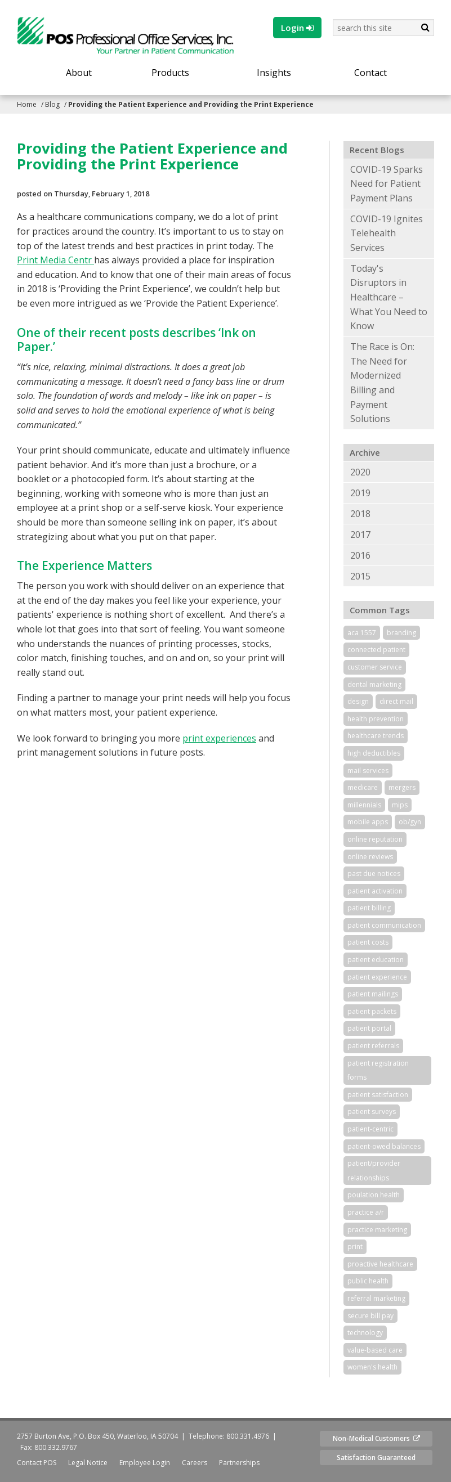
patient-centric (370, 1129)
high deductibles (373, 753)
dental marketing (374, 684)
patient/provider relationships (373, 1170)
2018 (360, 514)
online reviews (370, 856)
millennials (364, 805)
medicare (362, 787)
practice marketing (377, 1229)
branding (401, 632)
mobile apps (367, 822)
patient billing (369, 908)
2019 (360, 493)
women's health (372, 1367)
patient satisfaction (377, 1094)
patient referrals (373, 1045)
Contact (370, 73)
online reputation (375, 839)
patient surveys (371, 1111)
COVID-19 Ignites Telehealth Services (386, 233)
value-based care (375, 1350)
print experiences (219, 738)
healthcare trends (375, 735)
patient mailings (372, 994)
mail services (368, 770)
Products (170, 73)
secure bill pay (370, 1316)
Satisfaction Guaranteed (376, 1457)
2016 (360, 555)
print (355, 1246)
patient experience (377, 977)
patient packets (371, 1011)
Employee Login (144, 1462)
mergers (402, 787)
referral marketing (376, 1298)
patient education (375, 959)
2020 (360, 472)
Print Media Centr (55, 260)
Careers (194, 1462)
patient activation (375, 891)
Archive (365, 452)
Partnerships (239, 1462)
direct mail (396, 701)
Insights (274, 73)
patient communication (384, 925)
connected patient (376, 649)
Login (297, 27)
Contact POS (36, 1462)
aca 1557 (361, 632)
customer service (374, 667)
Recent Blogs (377, 149)
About (79, 73)
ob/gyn (410, 822)
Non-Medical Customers (376, 1438)
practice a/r (365, 1212)
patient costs (368, 942)
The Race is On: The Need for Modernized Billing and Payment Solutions (382, 382)
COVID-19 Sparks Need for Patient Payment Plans (386, 183)
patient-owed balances (384, 1146)
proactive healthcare (380, 1264)
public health (368, 1281)
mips (400, 805)
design (358, 701)
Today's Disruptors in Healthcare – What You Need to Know (388, 297)
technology (365, 1332)
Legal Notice (88, 1462)
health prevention (375, 719)
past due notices (373, 873)
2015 (360, 576)
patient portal (369, 1028)
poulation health (373, 1195)
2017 (360, 534)
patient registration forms (378, 1070)
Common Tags (380, 610)
